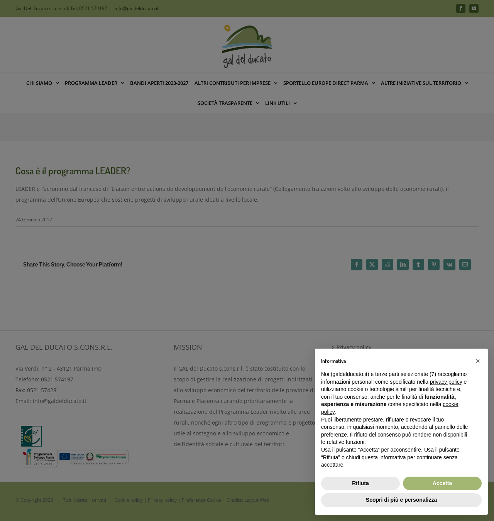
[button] (478, 361)
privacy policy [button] (446, 382)
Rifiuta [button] (360, 483)
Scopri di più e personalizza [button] (401, 500)
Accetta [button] (442, 483)
